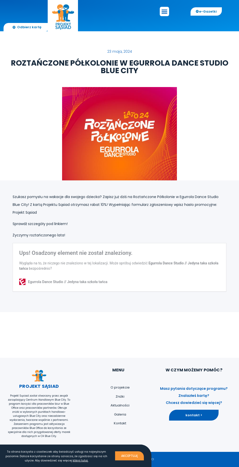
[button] (164, 11)
